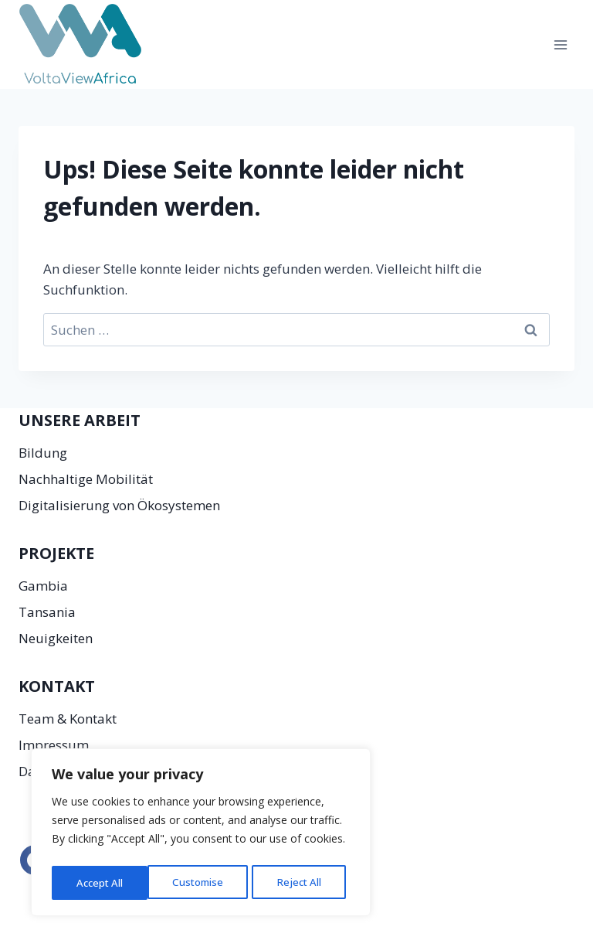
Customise (101, 882)
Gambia (43, 585)
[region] (201, 835)
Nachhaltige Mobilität (86, 479)
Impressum (54, 745)
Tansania (47, 612)
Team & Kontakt (68, 718)
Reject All (202, 882)
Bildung (43, 453)
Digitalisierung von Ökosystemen (119, 505)
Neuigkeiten (56, 638)
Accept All (302, 882)
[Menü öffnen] (560, 44)
